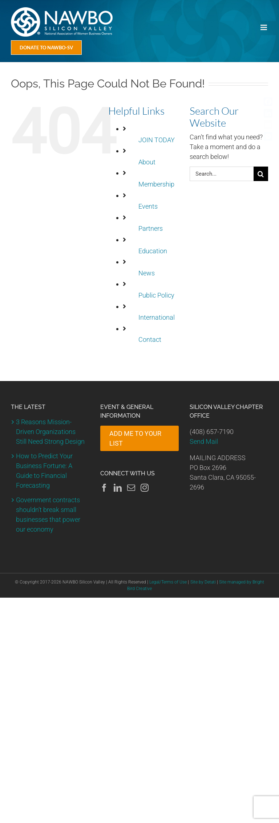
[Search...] (222, 174)
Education (152, 251)
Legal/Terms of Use (168, 582)
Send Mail (204, 441)
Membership (156, 184)
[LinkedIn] (118, 488)
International (156, 317)
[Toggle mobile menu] (264, 27)
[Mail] (131, 488)
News (146, 273)
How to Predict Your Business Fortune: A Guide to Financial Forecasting (44, 470)
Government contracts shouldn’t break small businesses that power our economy (48, 514)
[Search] (261, 174)
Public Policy (156, 295)
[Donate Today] (46, 47)
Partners (150, 228)
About (146, 162)
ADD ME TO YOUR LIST (135, 438)
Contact (149, 339)
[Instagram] (145, 488)
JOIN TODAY (156, 140)
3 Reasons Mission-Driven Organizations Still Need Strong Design (50, 431)
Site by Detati (203, 582)
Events (148, 206)
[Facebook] (104, 488)
